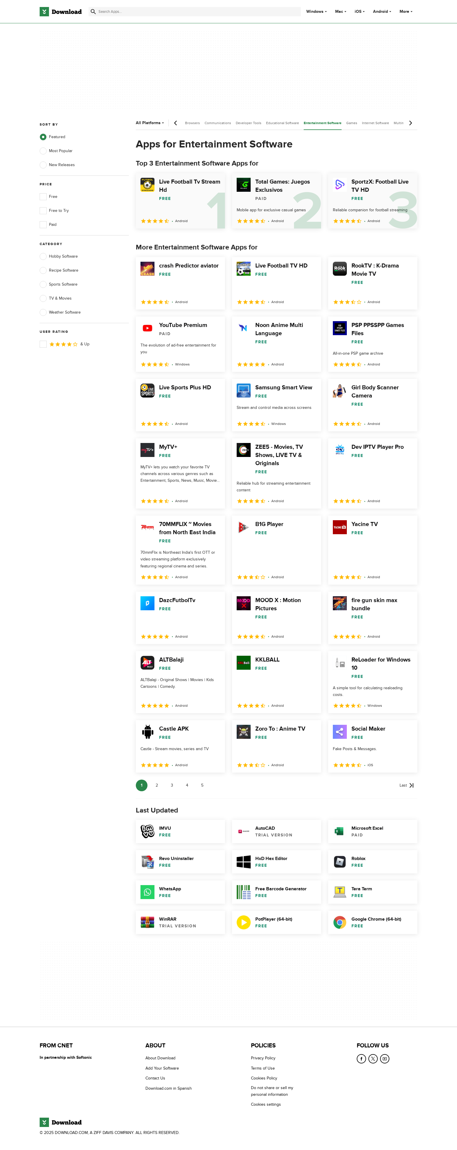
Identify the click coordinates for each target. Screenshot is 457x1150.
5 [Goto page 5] (202, 785)
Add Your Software (162, 1068)
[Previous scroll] (176, 123)
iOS (358, 12)
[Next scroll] (410, 123)
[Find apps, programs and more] (194, 11)
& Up (64, 344)
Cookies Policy (264, 1078)
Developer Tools (248, 123)
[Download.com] (61, 11)
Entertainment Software (323, 123)
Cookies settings (266, 1104)
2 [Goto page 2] (157, 785)
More (407, 11)
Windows (315, 12)
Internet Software (375, 123)
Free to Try (54, 210)
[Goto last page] (406, 785)
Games (351, 123)
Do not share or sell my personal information (272, 1091)
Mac (339, 12)
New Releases (57, 164)
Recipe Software (59, 270)
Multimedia (402, 123)
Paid (48, 224)
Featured (52, 136)
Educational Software (282, 123)
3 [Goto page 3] (172, 785)
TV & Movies (56, 298)
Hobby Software (59, 256)
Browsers (192, 123)
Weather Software (60, 312)
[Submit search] (93, 11)
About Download (160, 1058)
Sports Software (59, 284)
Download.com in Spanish (168, 1088)
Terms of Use (263, 1068)
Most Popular (56, 150)
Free (48, 196)
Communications (218, 123)
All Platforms (150, 122)
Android (380, 12)
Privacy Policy (263, 1058)
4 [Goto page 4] (187, 785)
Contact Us (155, 1078)
